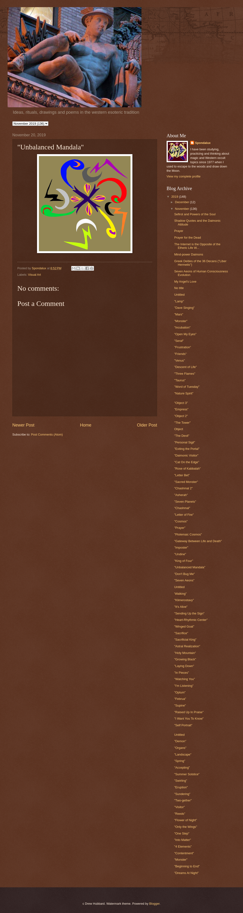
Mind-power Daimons (188, 254)
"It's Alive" (180, 607)
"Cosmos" (180, 521)
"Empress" (181, 409)
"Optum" (180, 692)
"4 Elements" (183, 846)
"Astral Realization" (187, 646)
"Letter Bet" (182, 475)
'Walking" (180, 593)
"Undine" (180, 554)
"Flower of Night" (185, 820)
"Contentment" (184, 853)
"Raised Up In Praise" (189, 712)
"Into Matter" (182, 840)
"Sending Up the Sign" (189, 613)
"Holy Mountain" (185, 653)
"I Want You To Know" (189, 718)
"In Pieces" (181, 672)
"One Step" (181, 833)
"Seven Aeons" (184, 580)
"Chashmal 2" (183, 488)
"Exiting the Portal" (186, 449)
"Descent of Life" (185, 367)
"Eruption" (181, 787)
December (182, 202)
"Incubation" (182, 327)
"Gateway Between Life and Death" (198, 541)
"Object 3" (181, 403)
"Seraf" (179, 341)
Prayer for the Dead (187, 237)
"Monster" (180, 321)
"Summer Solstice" (186, 774)
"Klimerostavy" (184, 600)
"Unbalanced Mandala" (189, 567)
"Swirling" (180, 780)
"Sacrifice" (181, 633)
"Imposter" (181, 547)
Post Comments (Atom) (47, 434)
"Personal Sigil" (184, 442)
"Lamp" (179, 301)
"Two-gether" (183, 800)
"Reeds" (179, 813)
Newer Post (23, 425)
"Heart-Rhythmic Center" (191, 620)
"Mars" (178, 314)
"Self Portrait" (183, 725)
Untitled (179, 294)
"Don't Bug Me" (184, 574)
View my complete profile (184, 176)
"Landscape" (182, 754)
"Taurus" (180, 380)
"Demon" (180, 741)
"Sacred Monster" (186, 482)
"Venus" (179, 360)
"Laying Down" (184, 666)
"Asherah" (181, 495)
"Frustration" (182, 347)
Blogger (154, 903)
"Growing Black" (185, 659)
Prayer (178, 231)
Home (85, 425)
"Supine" (180, 705)
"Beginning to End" (187, 866)
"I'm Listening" (183, 685)
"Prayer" (179, 528)
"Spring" (179, 761)
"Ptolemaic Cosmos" (188, 534)
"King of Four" (183, 561)
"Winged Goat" (184, 626)
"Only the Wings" (185, 827)
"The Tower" (182, 422)
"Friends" (180, 354)
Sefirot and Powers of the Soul (194, 214)
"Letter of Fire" (184, 514)
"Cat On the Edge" (186, 462)
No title (179, 288)
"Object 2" (181, 416)
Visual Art (34, 274)
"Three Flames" (184, 373)
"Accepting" (182, 767)
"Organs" (180, 748)
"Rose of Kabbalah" (187, 468)
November (182, 209)
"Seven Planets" (185, 501)
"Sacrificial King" (185, 639)
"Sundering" (182, 794)
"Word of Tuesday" (186, 386)
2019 (175, 196)
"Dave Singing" (184, 307)
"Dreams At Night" (186, 873)
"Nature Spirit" (183, 393)
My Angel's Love (185, 281)
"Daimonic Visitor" (186, 455)
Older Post (147, 425)
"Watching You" (184, 679)
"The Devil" (181, 435)
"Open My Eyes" (185, 334)
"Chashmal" (182, 508)
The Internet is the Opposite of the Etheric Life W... (197, 246)
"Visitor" (179, 807)
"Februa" (180, 699)
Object (178, 429)
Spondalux (203, 143)
